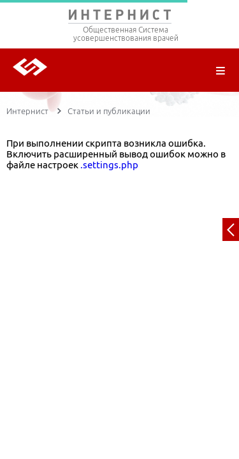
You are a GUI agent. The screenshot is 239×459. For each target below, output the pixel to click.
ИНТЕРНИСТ (119, 18)
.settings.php (109, 164)
